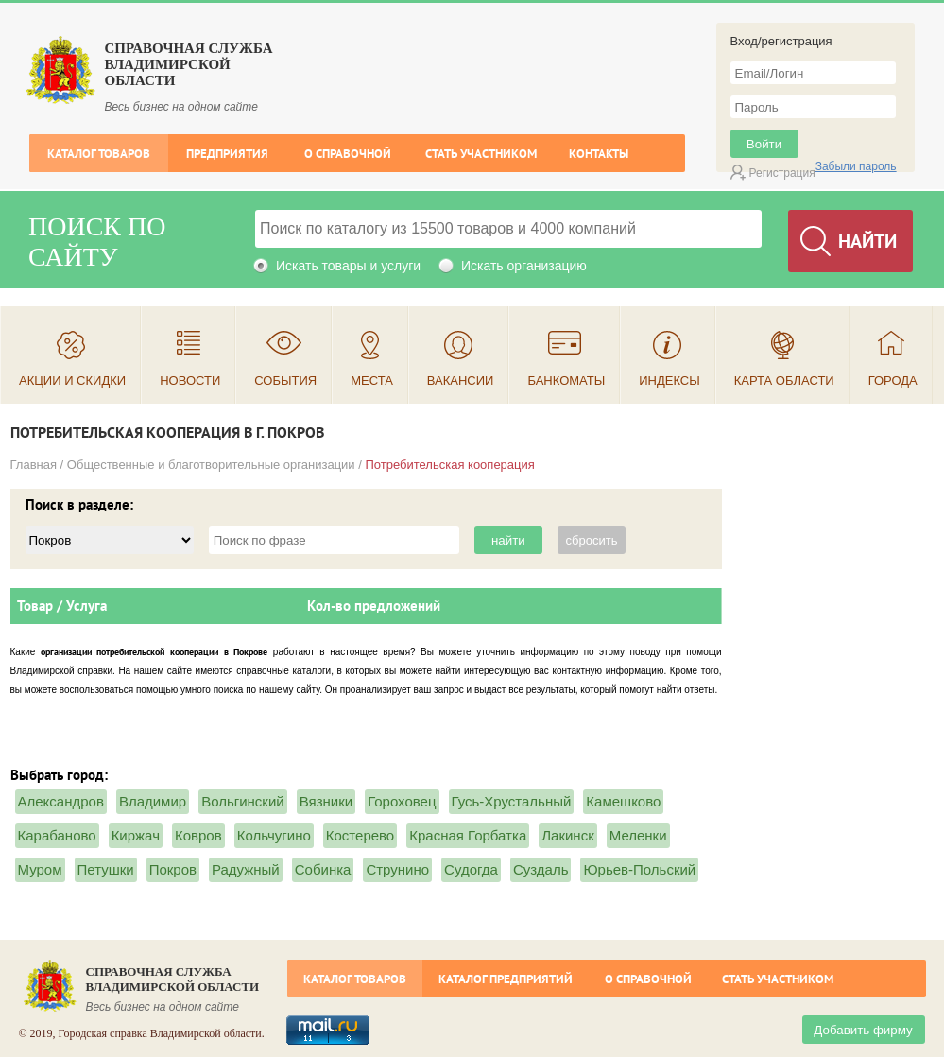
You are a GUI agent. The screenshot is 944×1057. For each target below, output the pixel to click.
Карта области (784, 380)
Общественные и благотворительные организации (211, 465)
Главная (33, 465)
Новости (190, 380)
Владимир (152, 801)
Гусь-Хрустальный (512, 801)
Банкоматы (566, 380)
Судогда (471, 869)
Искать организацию (524, 265)
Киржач (136, 835)
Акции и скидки (72, 380)
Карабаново (57, 835)
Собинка (323, 869)
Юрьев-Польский (639, 869)
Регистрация (782, 173)
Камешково (623, 801)
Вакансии (460, 380)
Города (893, 380)
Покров (173, 869)
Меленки (638, 835)
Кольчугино (274, 835)
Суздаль (541, 869)
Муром (40, 869)
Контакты (598, 154)
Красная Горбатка (467, 835)
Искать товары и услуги (348, 265)
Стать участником (481, 154)
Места (372, 380)
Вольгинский (242, 801)
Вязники (326, 801)
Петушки (105, 869)
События (285, 380)
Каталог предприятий (505, 979)
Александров (61, 801)
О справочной (347, 154)
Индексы (669, 380)
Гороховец (402, 801)
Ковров (198, 835)
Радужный (246, 869)
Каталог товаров (98, 154)
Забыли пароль (856, 166)
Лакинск (567, 835)
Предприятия (227, 154)
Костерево (360, 835)
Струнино (397, 869)
